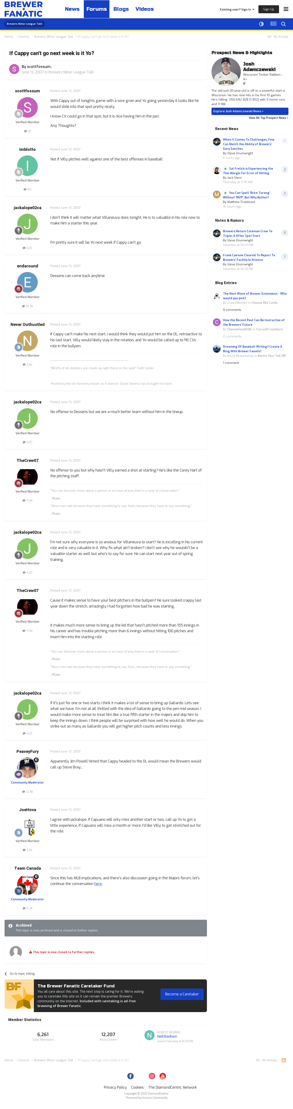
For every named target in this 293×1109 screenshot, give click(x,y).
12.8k (27, 792)
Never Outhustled (28, 325)
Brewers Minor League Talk (71, 72)
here (98, 883)
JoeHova (27, 810)
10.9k (27, 306)
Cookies (137, 1087)
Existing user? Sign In (237, 9)
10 (27, 131)
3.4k (27, 364)
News (73, 9)
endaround (27, 266)
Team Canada (27, 868)
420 (27, 248)
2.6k (27, 850)
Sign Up (268, 9)
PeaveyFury (27, 752)
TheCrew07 (27, 461)
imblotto (27, 150)
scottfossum (39, 66)
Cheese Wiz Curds (264, 303)
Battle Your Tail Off (272, 356)
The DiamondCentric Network (172, 1087)
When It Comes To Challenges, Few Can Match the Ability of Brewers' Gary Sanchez (248, 144)
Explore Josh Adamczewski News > (238, 111)
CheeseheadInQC (239, 329)
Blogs (124, 9)
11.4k (27, 500)
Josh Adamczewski (259, 66)
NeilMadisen (167, 1036)
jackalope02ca (27, 208)
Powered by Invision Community (146, 1098)
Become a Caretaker (182, 994)
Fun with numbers (269, 329)
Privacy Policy (115, 1087)
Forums (98, 9)
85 (27, 189)
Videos (148, 9)
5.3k (28, 908)
